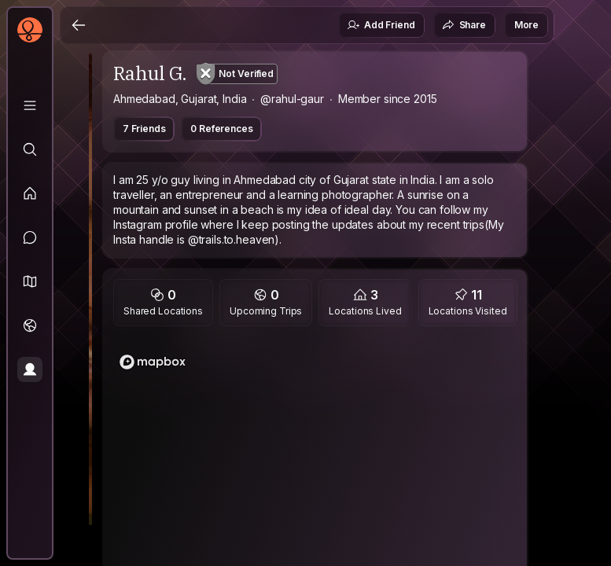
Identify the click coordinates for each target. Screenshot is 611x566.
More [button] (526, 25)
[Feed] (29, 193)
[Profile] (29, 369)
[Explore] (29, 149)
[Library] (29, 105)
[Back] (78, 25)
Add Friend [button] (380, 25)
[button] (29, 281)
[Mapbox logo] (152, 362)
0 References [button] (221, 128)
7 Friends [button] (144, 128)
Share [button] (464, 25)
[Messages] (29, 237)
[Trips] (29, 325)
